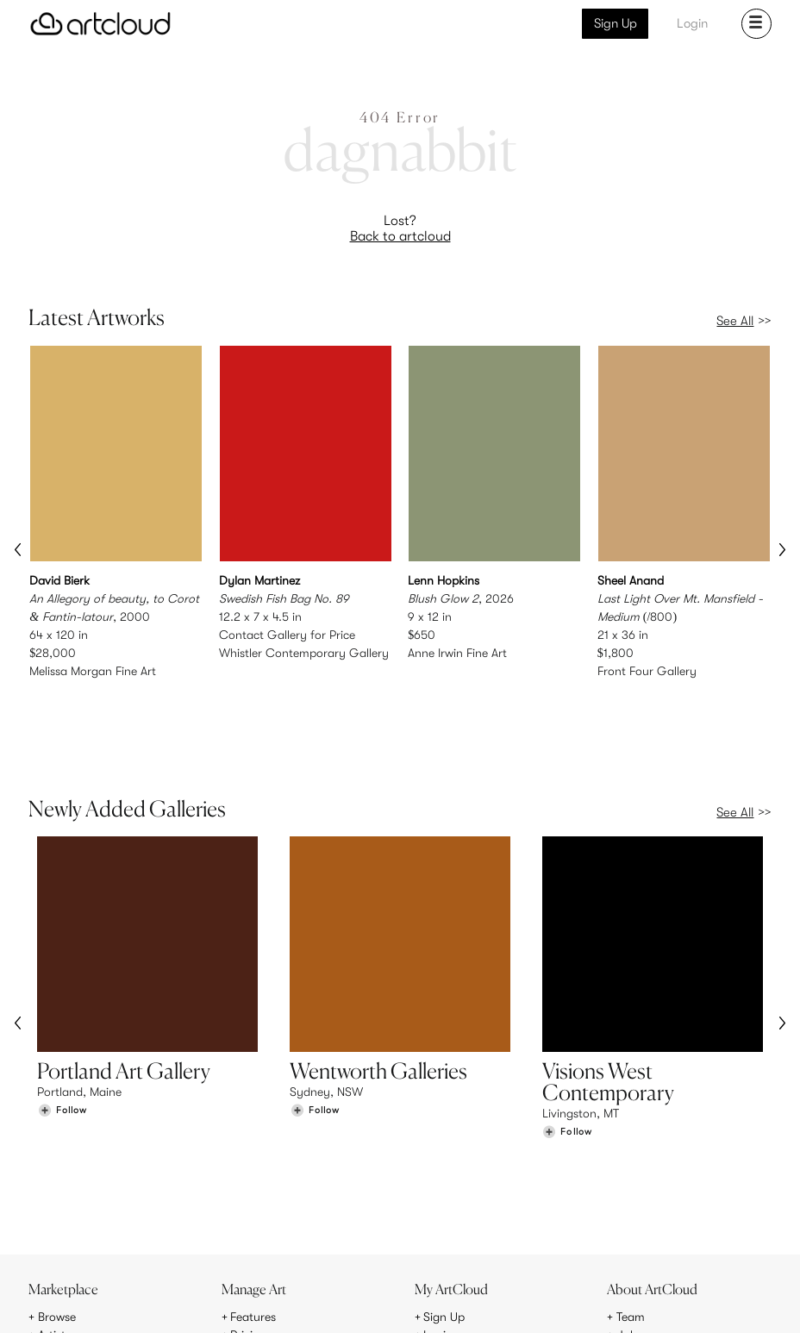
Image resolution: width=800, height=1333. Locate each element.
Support (251, 1229)
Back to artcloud (400, 236)
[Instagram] (557, 1301)
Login (692, 23)
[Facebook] (636, 1301)
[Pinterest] (595, 1301)
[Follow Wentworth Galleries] (315, 1055)
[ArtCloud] (100, 23)
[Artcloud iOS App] (708, 1299)
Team (630, 1192)
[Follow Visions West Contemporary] (567, 1077)
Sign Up (615, 23)
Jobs (629, 1210)
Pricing (248, 1210)
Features (253, 1192)
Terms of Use (102, 1309)
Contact (638, 1229)
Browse (57, 1192)
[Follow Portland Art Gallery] (62, 1055)
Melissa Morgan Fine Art (92, 671)
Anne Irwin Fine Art (457, 653)
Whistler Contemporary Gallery (304, 653)
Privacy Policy (170, 1309)
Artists (54, 1210)
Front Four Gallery (647, 671)
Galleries (61, 1229)
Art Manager (456, 1229)
